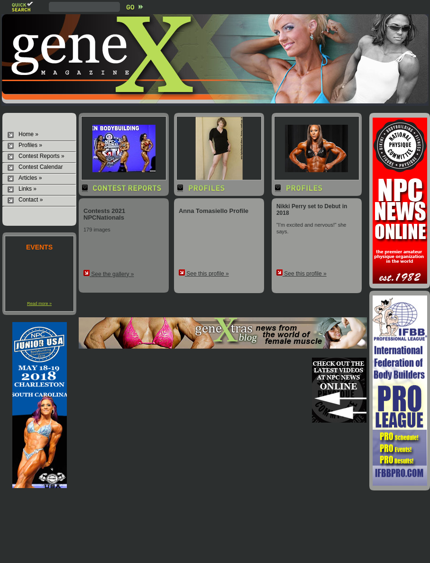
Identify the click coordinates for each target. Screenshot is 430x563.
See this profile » (204, 273)
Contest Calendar (40, 167)
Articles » (30, 178)
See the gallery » (108, 274)
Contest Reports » (41, 156)
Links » (27, 188)
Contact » (30, 199)
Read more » (39, 303)
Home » (28, 134)
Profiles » (30, 145)
